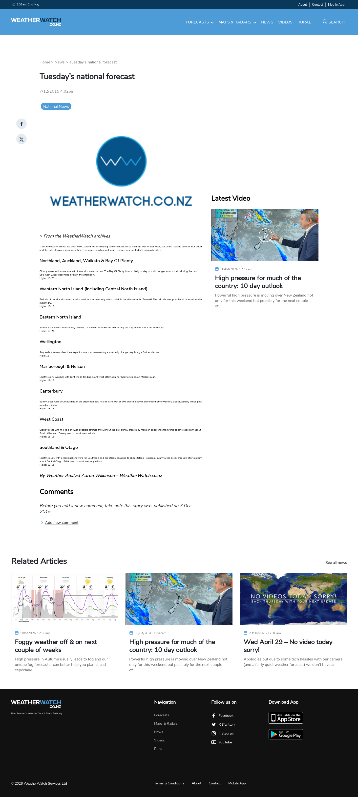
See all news (336, 563)
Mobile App (336, 4)
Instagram (222, 733)
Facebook (222, 715)
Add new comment (59, 522)
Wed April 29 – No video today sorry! (288, 646)
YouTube (221, 742)
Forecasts (200, 22)
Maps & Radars (237, 22)
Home (45, 62)
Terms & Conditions (169, 783)
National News (56, 106)
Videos (285, 22)
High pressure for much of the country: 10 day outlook (258, 282)
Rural (304, 22)
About (302, 4)
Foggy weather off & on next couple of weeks (56, 646)
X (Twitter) (223, 724)
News (267, 22)
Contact (317, 4)
